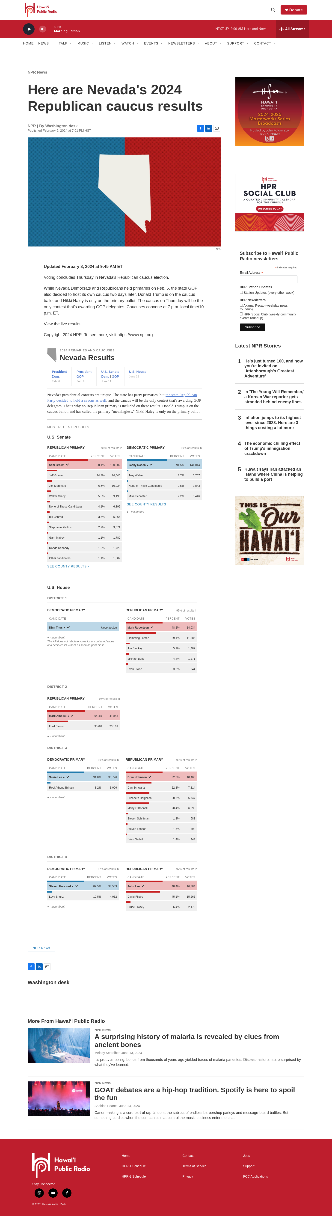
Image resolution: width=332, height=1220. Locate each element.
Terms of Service (194, 1170)
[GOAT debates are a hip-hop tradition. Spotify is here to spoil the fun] (59, 1103)
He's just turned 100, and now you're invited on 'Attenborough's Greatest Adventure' (273, 373)
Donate (297, 12)
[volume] (43, 33)
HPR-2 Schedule (134, 1181)
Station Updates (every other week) (268, 297)
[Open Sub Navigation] (52, 48)
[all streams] (292, 33)
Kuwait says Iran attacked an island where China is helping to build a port (273, 478)
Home (28, 48)
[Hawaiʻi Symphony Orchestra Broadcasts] (269, 116)
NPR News (37, 76)
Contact (187, 1160)
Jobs (246, 1160)
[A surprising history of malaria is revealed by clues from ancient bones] (59, 1050)
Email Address (251, 277)
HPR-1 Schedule (134, 1170)
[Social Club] (269, 207)
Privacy (187, 1181)
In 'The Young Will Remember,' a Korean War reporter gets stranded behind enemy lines (274, 401)
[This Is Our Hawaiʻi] (269, 535)
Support (249, 1170)
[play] (29, 33)
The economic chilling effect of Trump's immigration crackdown (272, 452)
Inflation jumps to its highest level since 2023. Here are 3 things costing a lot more (272, 427)
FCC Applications (255, 1181)
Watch (128, 48)
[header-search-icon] (274, 12)
